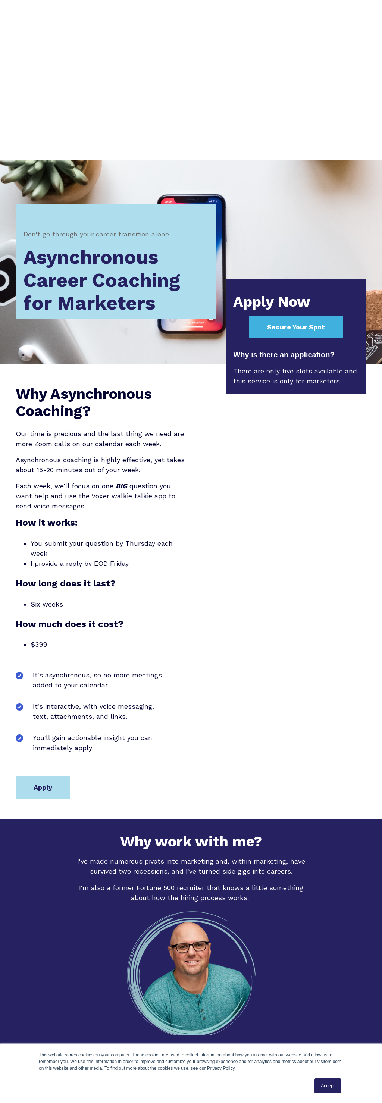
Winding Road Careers (235, 958)
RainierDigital (248, 968)
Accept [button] (328, 1085)
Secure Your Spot (296, 215)
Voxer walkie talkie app (128, 384)
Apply (43, 675)
